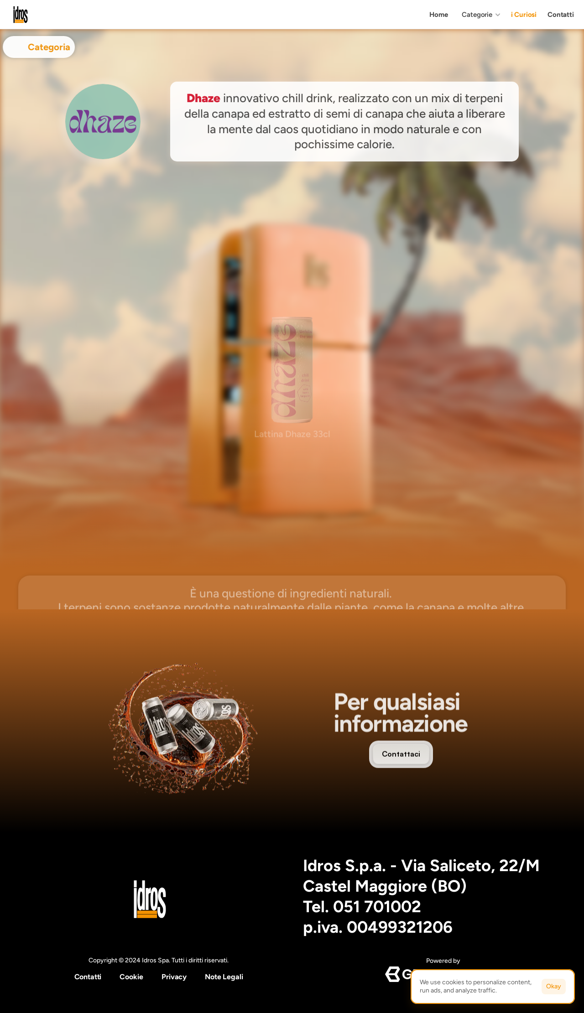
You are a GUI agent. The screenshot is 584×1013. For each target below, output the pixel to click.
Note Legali (224, 976)
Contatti (88, 976)
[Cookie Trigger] (131, 977)
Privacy (174, 976)
